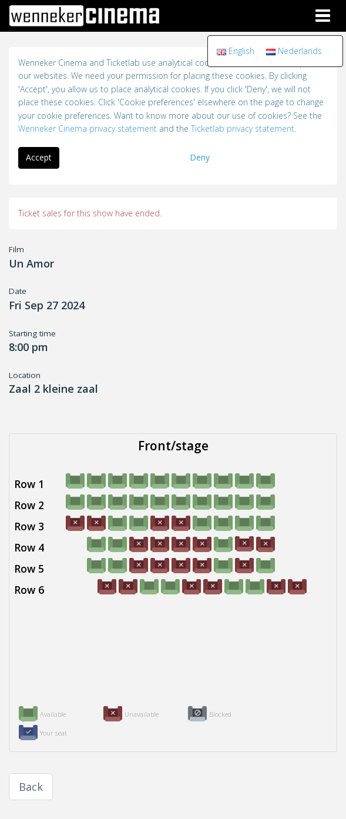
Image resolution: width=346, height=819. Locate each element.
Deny (200, 157)
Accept (39, 157)
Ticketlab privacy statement (242, 128)
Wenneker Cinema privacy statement (87, 128)
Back (31, 787)
